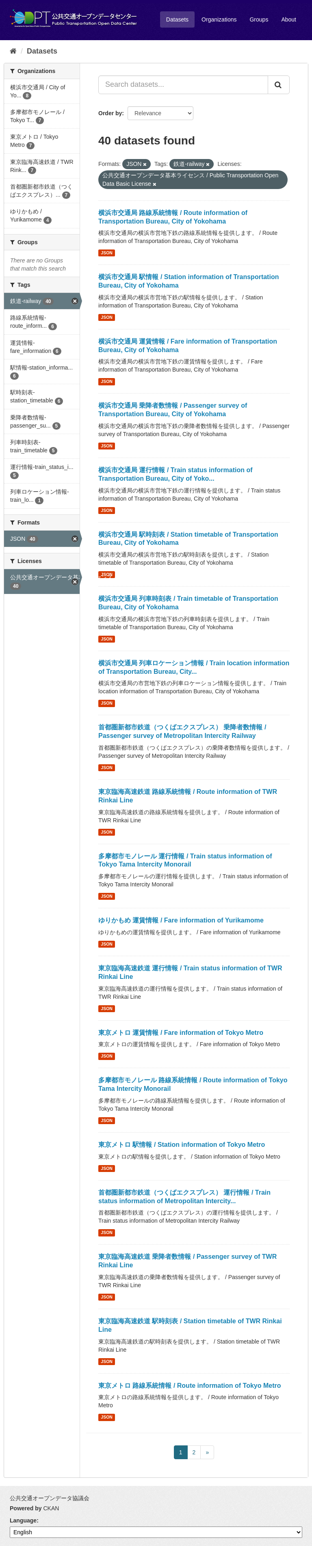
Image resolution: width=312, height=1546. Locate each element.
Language (23, 1520)
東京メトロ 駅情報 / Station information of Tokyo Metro (181, 1144)
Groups (258, 19)
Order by (110, 113)
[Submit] (279, 84)
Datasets (177, 19)
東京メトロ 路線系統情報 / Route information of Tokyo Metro (189, 1385)
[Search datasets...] (183, 84)
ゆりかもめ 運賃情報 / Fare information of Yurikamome (181, 920)
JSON (107, 252)
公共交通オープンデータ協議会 (49, 1498)
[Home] (13, 51)
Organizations (219, 19)
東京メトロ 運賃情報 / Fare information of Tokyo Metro (180, 1032)
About (288, 19)
